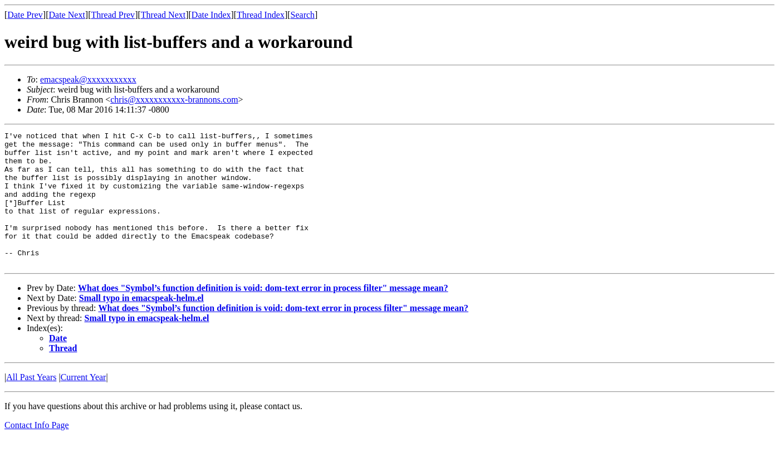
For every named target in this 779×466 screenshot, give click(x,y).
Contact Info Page (36, 452)
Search (303, 15)
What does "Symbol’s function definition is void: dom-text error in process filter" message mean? (263, 314)
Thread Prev (113, 15)
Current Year (83, 404)
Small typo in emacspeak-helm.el (141, 324)
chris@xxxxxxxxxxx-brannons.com (174, 99)
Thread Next (163, 15)
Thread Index (261, 15)
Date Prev (25, 15)
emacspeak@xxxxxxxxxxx (88, 79)
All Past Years (31, 404)
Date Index (211, 15)
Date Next (67, 15)
